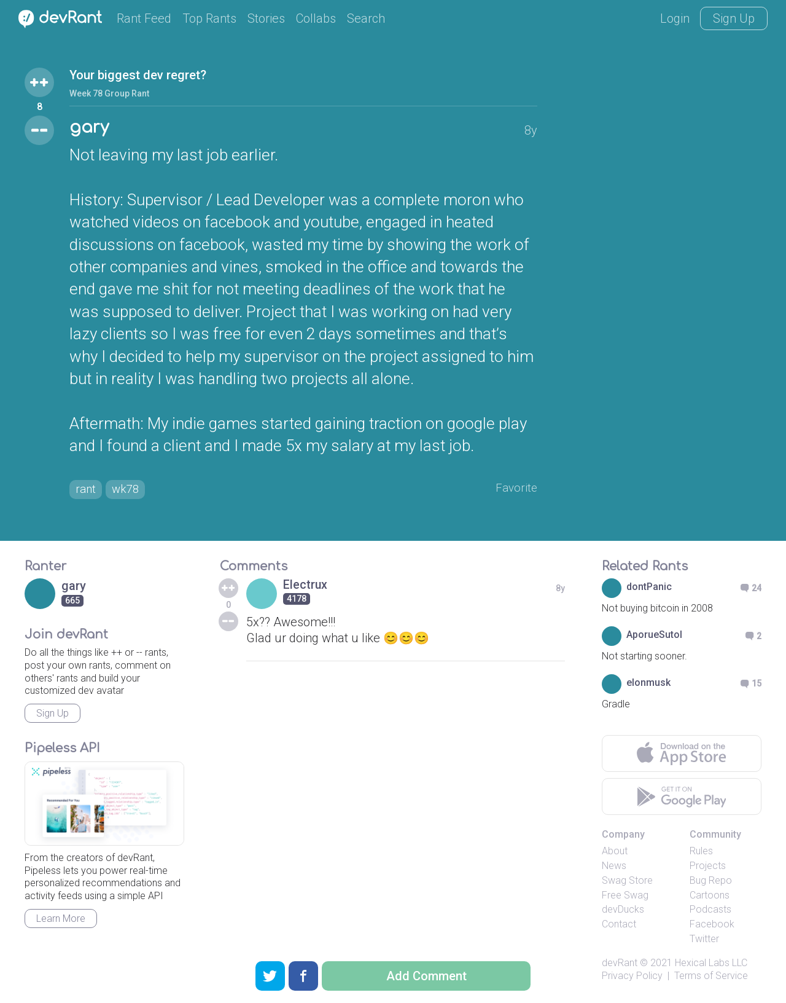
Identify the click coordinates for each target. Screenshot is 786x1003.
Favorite (515, 489)
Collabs (316, 18)
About (615, 853)
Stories (266, 18)
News (614, 868)
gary (89, 128)
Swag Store (627, 883)
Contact (619, 926)
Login (675, 18)
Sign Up (734, 18)
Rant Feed (144, 18)
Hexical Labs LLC (711, 965)
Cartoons (710, 897)
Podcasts (710, 912)
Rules (701, 853)
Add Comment (426, 976)
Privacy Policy (632, 977)
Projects (708, 868)
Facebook (712, 926)
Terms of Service (711, 977)
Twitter (704, 941)
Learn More (60, 921)
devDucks (623, 912)
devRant (619, 965)
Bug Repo (711, 883)
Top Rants (209, 18)
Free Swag (625, 897)
